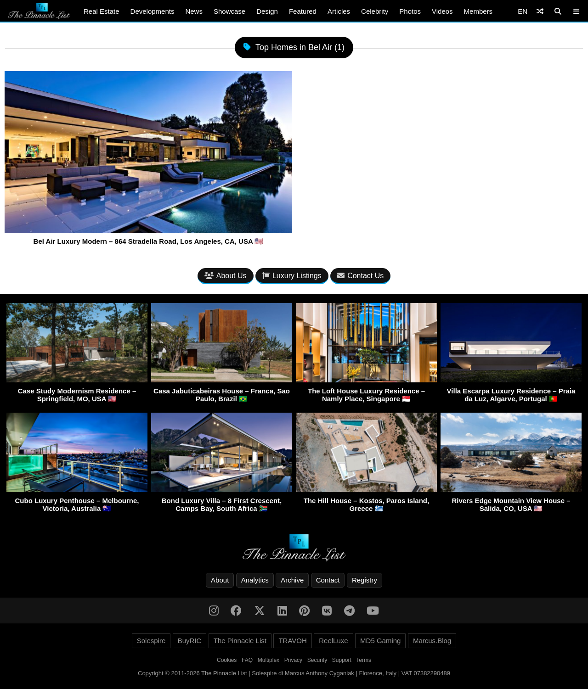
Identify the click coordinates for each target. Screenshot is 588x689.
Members (478, 11)
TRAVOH (292, 640)
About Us (225, 276)
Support (341, 660)
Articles (339, 11)
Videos (442, 11)
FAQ (247, 660)
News (194, 11)
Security (317, 660)
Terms (363, 660)
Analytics (255, 580)
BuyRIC (190, 640)
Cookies (227, 660)
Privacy (293, 660)
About (220, 580)
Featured (303, 11)
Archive (292, 580)
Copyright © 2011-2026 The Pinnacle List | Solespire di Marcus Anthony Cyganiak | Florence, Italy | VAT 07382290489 (294, 673)
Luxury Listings (292, 276)
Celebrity (374, 11)
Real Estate (101, 11)
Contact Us (360, 276)
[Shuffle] (540, 11)
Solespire (151, 640)
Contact (328, 580)
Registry (364, 580)
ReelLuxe (333, 640)
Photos (410, 11)
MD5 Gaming (380, 640)
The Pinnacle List (240, 640)
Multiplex (268, 660)
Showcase (229, 11)
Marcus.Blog (432, 640)
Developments (152, 11)
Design (267, 11)
